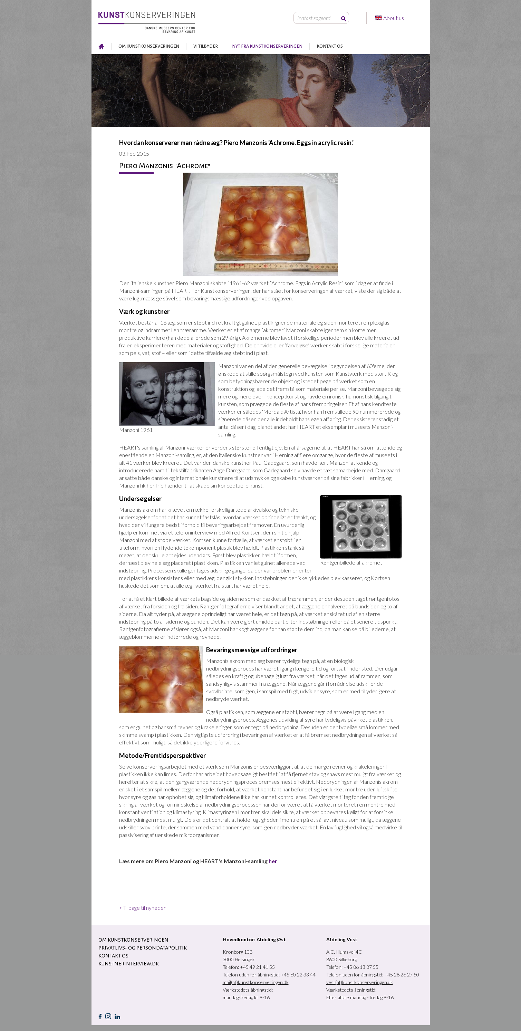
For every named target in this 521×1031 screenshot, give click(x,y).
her (272, 861)
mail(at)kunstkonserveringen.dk (256, 982)
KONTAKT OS (330, 46)
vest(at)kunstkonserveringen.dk (359, 982)
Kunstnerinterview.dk (128, 963)
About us (394, 18)
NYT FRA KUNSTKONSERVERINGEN (267, 46)
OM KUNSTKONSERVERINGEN (148, 46)
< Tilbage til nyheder (142, 907)
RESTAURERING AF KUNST (101, 46)
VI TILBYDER (205, 46)
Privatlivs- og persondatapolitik (142, 948)
